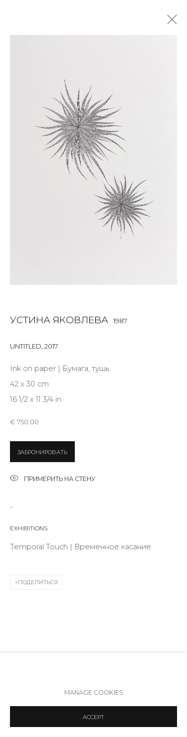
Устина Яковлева (59, 320)
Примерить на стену (52, 479)
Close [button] (169, 22)
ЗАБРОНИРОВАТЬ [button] (42, 452)
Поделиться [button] (38, 582)
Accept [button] (93, 717)
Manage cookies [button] (93, 692)
